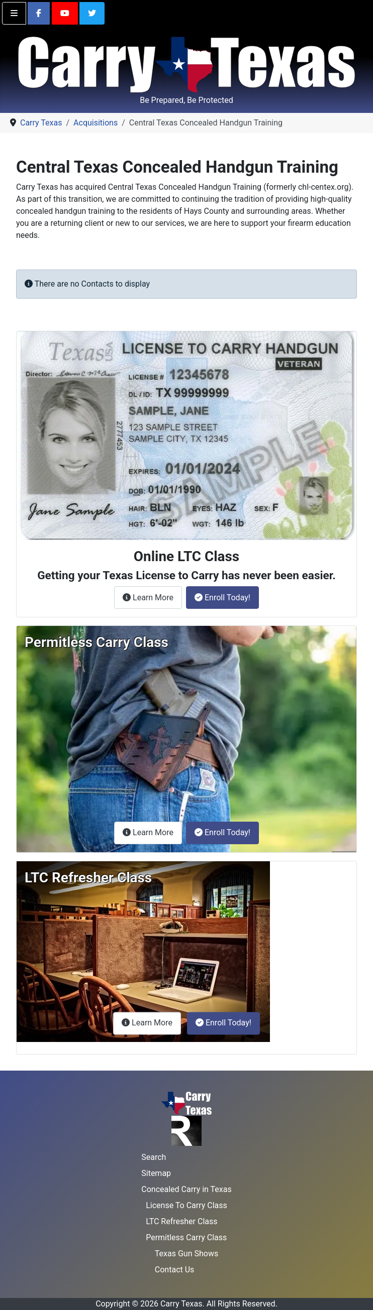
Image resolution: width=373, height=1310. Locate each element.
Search (153, 1157)
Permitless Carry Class (186, 1237)
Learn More (152, 596)
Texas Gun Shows (186, 1253)
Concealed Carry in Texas (186, 1189)
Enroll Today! (222, 597)
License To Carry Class (186, 1205)
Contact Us (175, 1269)
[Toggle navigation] (14, 13)
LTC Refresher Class (181, 1221)
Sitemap (156, 1173)
